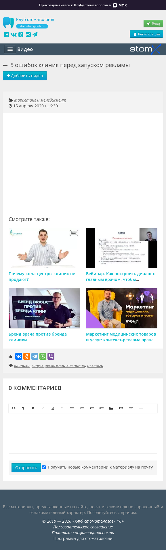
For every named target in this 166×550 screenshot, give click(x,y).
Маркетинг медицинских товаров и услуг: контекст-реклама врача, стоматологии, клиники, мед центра (121, 342)
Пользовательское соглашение (83, 527)
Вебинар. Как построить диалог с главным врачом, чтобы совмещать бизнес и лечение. (120, 279)
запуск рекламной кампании (58, 365)
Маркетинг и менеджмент (40, 100)
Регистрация (146, 34)
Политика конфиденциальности (83, 532)
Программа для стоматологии (83, 538)
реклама (95, 365)
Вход (153, 23)
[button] (13, 408)
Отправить (26, 467)
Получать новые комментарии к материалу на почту (97, 467)
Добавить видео (25, 75)
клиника (22, 365)
